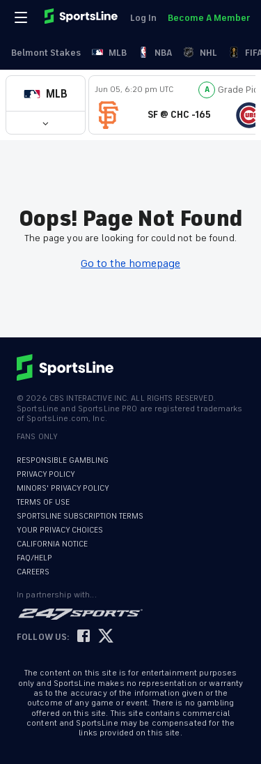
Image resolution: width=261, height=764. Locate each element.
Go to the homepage (130, 263)
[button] (46, 93)
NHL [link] (200, 53)
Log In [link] (143, 18)
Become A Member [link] (209, 18)
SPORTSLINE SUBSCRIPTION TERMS (80, 516)
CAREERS (33, 572)
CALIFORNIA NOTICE (52, 544)
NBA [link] (155, 53)
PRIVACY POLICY (46, 474)
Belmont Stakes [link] (46, 53)
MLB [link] (109, 53)
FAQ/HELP (34, 558)
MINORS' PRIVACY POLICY (63, 488)
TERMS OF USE (43, 502)
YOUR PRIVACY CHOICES (60, 530)
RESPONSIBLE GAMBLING (63, 460)
